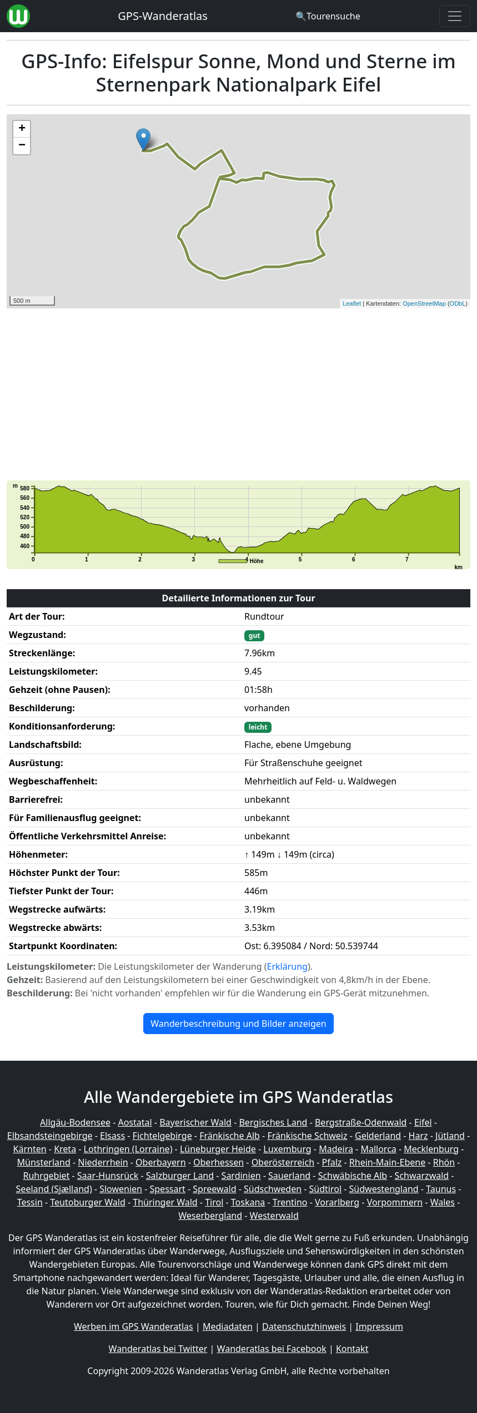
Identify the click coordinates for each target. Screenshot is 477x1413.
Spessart (167, 1189)
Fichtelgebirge (162, 1136)
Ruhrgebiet (46, 1175)
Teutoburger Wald (87, 1202)
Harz (418, 1136)
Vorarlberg (337, 1202)
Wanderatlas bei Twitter (158, 1349)
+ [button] (22, 129)
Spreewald (214, 1189)
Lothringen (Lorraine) (128, 1149)
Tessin (30, 1202)
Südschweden (273, 1189)
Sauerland (289, 1175)
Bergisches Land (273, 1122)
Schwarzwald (422, 1175)
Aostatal (135, 1122)
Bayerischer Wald (195, 1122)
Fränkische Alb (229, 1136)
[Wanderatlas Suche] (327, 16)
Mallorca (378, 1149)
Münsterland (44, 1162)
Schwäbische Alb (352, 1175)
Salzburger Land (180, 1175)
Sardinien (241, 1175)
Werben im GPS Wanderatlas (133, 1326)
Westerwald (274, 1215)
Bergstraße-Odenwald (360, 1122)
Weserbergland (210, 1215)
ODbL (458, 303)
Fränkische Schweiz (307, 1136)
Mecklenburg (431, 1149)
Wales (442, 1202)
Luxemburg (287, 1149)
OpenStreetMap (424, 303)
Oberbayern (160, 1162)
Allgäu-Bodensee (75, 1122)
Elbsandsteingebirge (50, 1136)
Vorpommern (395, 1202)
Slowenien (120, 1189)
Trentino (290, 1202)
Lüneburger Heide (218, 1149)
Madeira (336, 1149)
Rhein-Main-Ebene (387, 1162)
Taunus (441, 1189)
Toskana (248, 1202)
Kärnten (30, 1149)
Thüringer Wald (165, 1202)
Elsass (112, 1136)
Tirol (214, 1202)
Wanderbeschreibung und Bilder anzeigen (238, 1023)
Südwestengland (384, 1189)
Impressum (379, 1326)
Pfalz (332, 1162)
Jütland (450, 1136)
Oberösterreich (283, 1162)
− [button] (22, 146)
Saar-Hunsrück (108, 1175)
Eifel (423, 1122)
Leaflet (352, 303)
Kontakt (352, 1349)
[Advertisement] (238, 394)
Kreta (65, 1149)
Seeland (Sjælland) (54, 1189)
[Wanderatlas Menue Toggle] (454, 16)
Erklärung (287, 966)
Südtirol (325, 1189)
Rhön (444, 1162)
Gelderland (378, 1136)
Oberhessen (218, 1162)
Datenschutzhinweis (304, 1326)
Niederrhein (103, 1162)
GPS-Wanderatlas (163, 15)
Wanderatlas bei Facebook (272, 1349)
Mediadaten (228, 1326)
